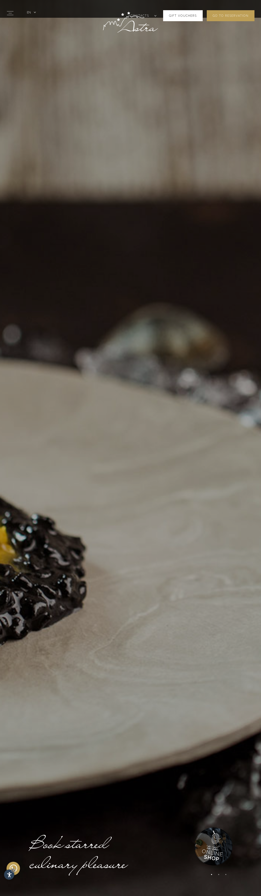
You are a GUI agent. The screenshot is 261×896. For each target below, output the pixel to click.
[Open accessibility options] (9, 874)
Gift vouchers (182, 8)
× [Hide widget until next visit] (13, 870)
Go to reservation (230, 8)
